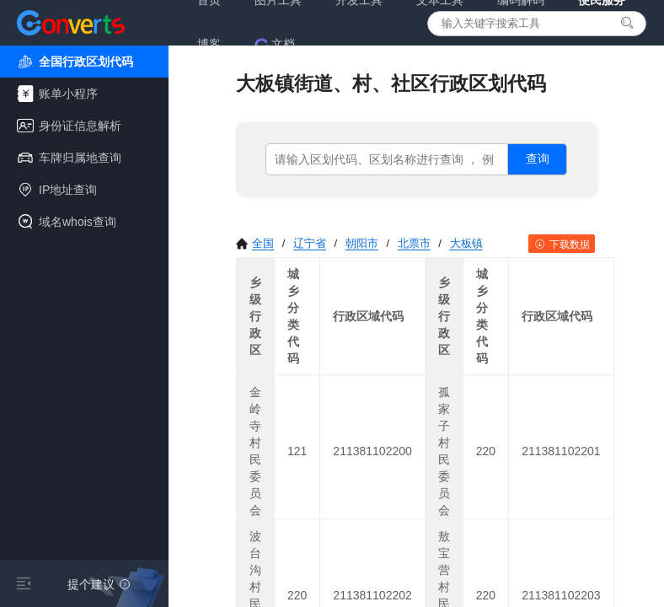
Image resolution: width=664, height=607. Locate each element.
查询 (537, 158)
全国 (255, 243)
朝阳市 (361, 243)
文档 (274, 44)
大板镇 (466, 243)
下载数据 (561, 244)
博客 (209, 44)
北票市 (414, 243)
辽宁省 (309, 243)
